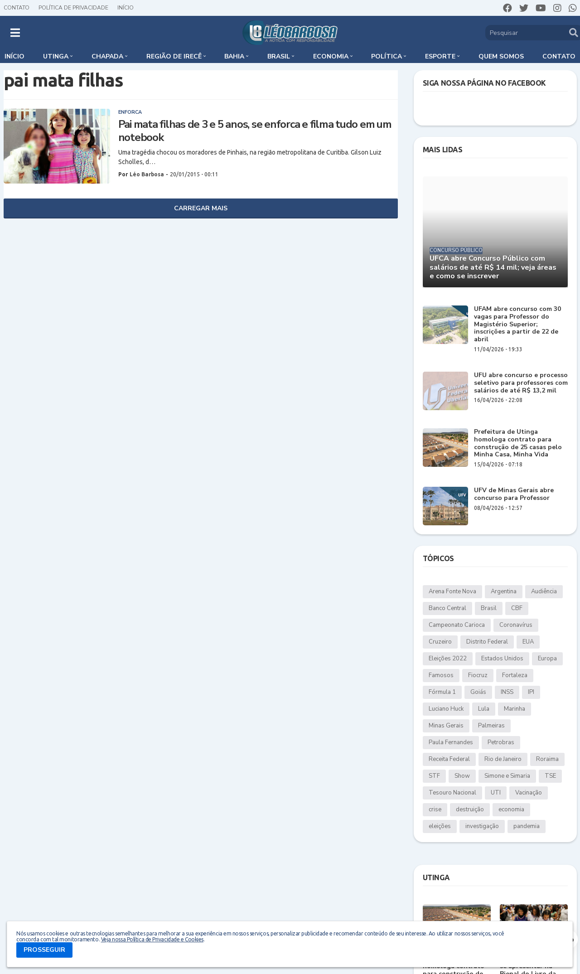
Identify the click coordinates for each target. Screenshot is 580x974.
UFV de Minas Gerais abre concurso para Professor (514, 494)
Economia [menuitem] (330, 56)
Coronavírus (515, 625)
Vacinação (528, 793)
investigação (482, 826)
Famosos (441, 675)
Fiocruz (478, 675)
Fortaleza (514, 675)
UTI (496, 793)
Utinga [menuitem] (55, 56)
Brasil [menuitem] (278, 56)
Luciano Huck (446, 709)
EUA (528, 642)
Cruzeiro (440, 642)
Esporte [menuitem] (440, 56)
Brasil (489, 608)
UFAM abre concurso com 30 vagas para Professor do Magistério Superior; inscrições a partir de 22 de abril (517, 324)
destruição (470, 809)
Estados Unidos (502, 658)
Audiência (544, 591)
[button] (15, 32)
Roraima (547, 759)
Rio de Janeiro (503, 759)
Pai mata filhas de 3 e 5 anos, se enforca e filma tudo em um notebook (255, 131)
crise (435, 809)
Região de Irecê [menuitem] (174, 56)
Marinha (514, 709)
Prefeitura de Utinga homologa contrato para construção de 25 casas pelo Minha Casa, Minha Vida (518, 443)
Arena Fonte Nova (452, 591)
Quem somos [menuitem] (501, 56)
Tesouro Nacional (452, 793)
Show (462, 776)
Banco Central (447, 608)
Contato (16, 7)
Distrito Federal (487, 642)
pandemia (526, 826)
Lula (483, 709)
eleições (440, 826)
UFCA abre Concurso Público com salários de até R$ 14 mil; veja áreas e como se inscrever (493, 267)
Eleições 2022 (448, 658)
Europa (547, 658)
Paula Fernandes (451, 742)
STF (434, 776)
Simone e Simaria (507, 776)
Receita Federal (449, 759)
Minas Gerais (446, 726)
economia (511, 809)
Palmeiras (491, 726)
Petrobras (501, 742)
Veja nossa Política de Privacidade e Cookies (152, 939)
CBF (516, 608)
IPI (531, 692)
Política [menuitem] (386, 56)
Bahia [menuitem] (234, 56)
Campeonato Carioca (457, 625)
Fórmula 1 (442, 692)
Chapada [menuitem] (107, 56)
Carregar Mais (200, 208)
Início (125, 7)
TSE (550, 776)
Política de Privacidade (73, 7)
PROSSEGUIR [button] (44, 949)
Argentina (504, 591)
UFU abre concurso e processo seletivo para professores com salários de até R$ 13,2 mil (521, 383)
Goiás (478, 692)
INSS (507, 692)
